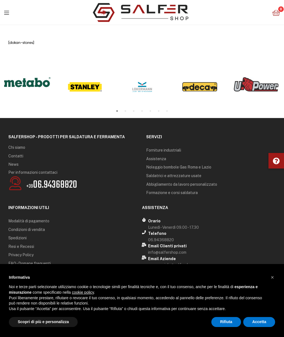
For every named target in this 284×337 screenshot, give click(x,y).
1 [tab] (117, 111)
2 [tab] (125, 111)
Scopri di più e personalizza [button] (43, 322)
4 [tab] (142, 111)
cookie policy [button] (83, 292)
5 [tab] (150, 111)
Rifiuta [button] (226, 322)
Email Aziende (162, 258)
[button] (276, 160)
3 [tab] (133, 111)
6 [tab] (158, 111)
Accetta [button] (259, 322)
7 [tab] (167, 111)
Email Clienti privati (167, 246)
